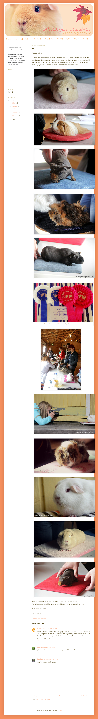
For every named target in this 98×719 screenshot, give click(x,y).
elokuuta (14, 103)
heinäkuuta (15, 106)
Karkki (60, 39)
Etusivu (9, 39)
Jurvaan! (13, 109)
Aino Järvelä (40, 659)
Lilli (68, 39)
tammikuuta (15, 116)
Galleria (38, 39)
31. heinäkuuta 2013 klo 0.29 (49, 629)
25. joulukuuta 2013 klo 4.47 (51, 659)
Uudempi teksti (37, 696)
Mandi (85, 39)
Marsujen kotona (23, 39)
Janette (39, 629)
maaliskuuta (15, 113)
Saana (38, 647)
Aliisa (76, 39)
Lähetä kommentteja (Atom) (42, 699)
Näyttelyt (49, 39)
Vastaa (38, 641)
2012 (11, 120)
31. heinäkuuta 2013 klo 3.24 (48, 647)
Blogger (60, 710)
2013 (11, 100)
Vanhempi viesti (86, 696)
